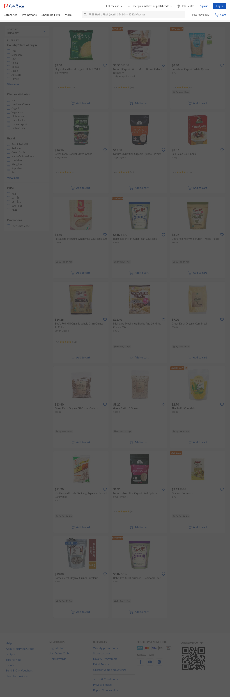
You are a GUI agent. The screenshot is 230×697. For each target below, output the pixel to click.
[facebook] (140, 664)
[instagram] (159, 664)
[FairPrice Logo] (14, 6)
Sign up (204, 6)
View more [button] (13, 84)
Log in (219, 6)
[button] (211, 15)
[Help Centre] (185, 6)
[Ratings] (65, 87)
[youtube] (149, 664)
